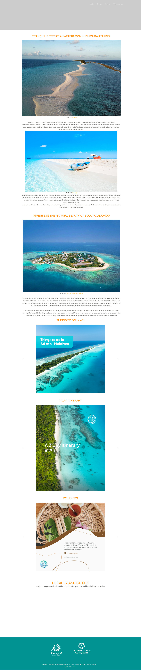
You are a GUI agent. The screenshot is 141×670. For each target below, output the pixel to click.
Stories (101, 4)
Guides (108, 4)
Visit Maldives (118, 4)
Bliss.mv (74, 117)
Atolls (94, 4)
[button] (23, 359)
